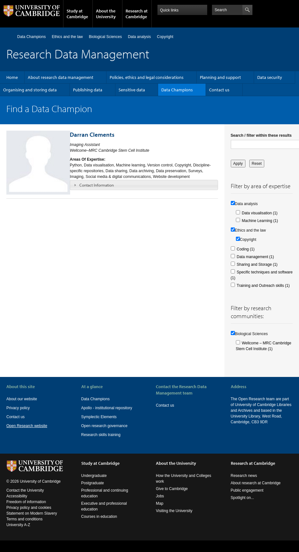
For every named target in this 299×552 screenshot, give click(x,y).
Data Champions (31, 36)
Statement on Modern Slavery (31, 513)
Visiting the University (174, 511)
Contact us (219, 90)
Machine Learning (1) (260, 220)
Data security (269, 77)
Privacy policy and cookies (28, 507)
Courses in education (99, 516)
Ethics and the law (67, 36)
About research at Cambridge (256, 483)
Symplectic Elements (99, 417)
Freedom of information (26, 502)
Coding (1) (246, 249)
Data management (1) (255, 257)
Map (159, 503)
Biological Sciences (105, 36)
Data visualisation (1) (260, 213)
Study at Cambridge (77, 13)
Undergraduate (94, 475)
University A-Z (18, 525)
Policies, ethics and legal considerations (147, 77)
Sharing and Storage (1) (257, 264)
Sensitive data (132, 90)
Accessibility (16, 496)
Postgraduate (92, 483)
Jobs (160, 496)
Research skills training (100, 435)
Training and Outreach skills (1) (263, 285)
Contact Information (96, 185)
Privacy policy (18, 408)
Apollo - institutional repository (106, 408)
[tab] (144, 185)
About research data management (60, 77)
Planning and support (220, 77)
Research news (244, 475)
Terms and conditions (24, 519)
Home (9, 36)
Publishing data (87, 90)
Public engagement (247, 490)
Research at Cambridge (137, 13)
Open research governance (104, 426)
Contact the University (25, 490)
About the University (106, 13)
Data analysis (139, 36)
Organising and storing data (30, 90)
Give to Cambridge (172, 489)
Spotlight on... (242, 497)
